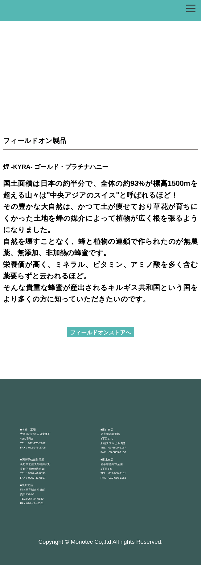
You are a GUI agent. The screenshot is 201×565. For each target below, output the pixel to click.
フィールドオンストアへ (100, 333)
